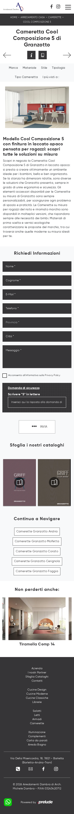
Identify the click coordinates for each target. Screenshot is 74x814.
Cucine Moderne (37, 693)
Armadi (37, 719)
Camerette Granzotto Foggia (37, 571)
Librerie (37, 702)
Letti (37, 715)
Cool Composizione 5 (37, 22)
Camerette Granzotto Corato (37, 551)
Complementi (37, 736)
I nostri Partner (37, 672)
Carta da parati (37, 740)
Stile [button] (44, 67)
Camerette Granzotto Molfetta (37, 541)
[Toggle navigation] (68, 7)
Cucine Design (36, 689)
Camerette (54, 17)
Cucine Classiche (37, 698)
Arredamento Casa (33, 17)
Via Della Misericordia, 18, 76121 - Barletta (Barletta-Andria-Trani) (37, 760)
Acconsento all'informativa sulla (34, 375)
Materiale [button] (29, 67)
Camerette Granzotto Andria (37, 531)
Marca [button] (13, 67)
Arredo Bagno (37, 744)
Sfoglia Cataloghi (36, 676)
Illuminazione (36, 732)
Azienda (37, 668)
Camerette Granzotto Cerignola (37, 561)
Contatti (37, 680)
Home (13, 17)
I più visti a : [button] (51, 77)
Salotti (37, 711)
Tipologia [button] (58, 67)
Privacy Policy (52, 375)
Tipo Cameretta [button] (26, 77)
